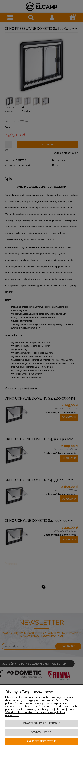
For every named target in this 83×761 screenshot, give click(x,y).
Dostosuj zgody (41, 732)
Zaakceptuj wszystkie (41, 741)
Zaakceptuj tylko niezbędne (41, 723)
